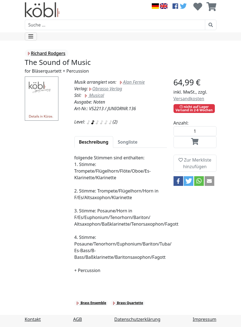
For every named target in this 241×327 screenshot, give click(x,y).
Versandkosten (189, 99)
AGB (77, 319)
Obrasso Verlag (105, 89)
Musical (94, 95)
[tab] (93, 142)
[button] (178, 181)
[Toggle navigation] (31, 36)
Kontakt (33, 319)
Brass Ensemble (91, 302)
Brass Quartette (128, 302)
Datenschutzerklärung (137, 319)
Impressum (204, 319)
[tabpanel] (120, 217)
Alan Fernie (132, 82)
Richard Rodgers (46, 53)
